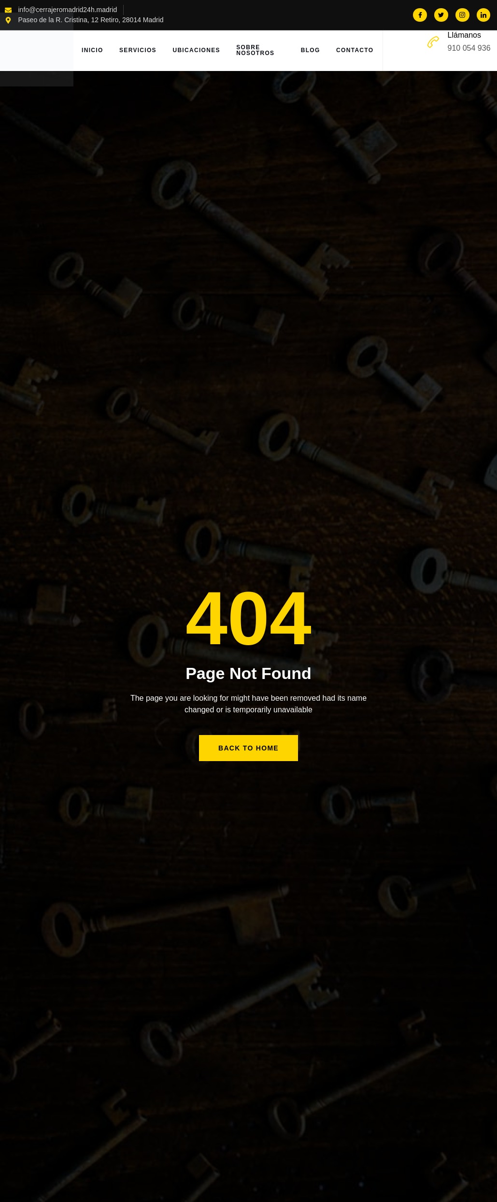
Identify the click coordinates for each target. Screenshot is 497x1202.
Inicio (93, 50)
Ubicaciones (200, 50)
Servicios (140, 50)
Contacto (355, 50)
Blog (309, 50)
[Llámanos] (433, 42)
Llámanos (464, 35)
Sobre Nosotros (260, 50)
